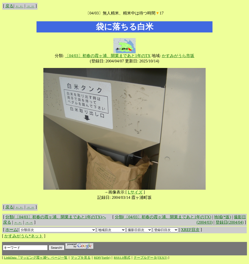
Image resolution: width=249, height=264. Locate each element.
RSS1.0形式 (122, 257)
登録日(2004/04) (230, 222)
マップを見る (81, 257)
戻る (9, 6)
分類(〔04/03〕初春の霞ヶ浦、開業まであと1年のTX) (163, 217)
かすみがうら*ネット (23, 236)
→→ (30, 6)
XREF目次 (190, 229)
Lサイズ (135, 192)
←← (19, 6)
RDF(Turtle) (102, 257)
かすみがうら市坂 (178, 56)
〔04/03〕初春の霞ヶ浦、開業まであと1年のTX (108, 56)
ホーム (11, 229)
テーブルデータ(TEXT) (150, 257)
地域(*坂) (222, 217)
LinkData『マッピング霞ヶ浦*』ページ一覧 (36, 257)
